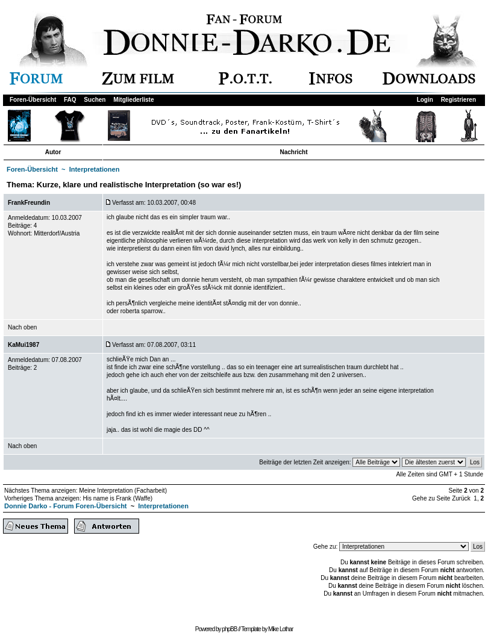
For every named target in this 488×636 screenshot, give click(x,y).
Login (425, 99)
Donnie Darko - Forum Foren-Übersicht (65, 506)
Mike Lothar (280, 629)
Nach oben (22, 327)
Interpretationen (94, 169)
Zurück (461, 498)
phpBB (229, 629)
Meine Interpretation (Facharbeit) (123, 490)
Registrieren (458, 99)
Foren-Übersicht (33, 99)
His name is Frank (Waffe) (117, 498)
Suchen (94, 99)
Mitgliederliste (133, 99)
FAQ (70, 99)
